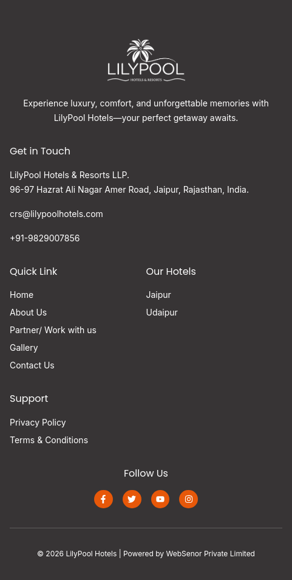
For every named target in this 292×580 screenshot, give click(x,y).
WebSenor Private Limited (210, 553)
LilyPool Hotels (91, 553)
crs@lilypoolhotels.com (56, 214)
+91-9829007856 (45, 238)
